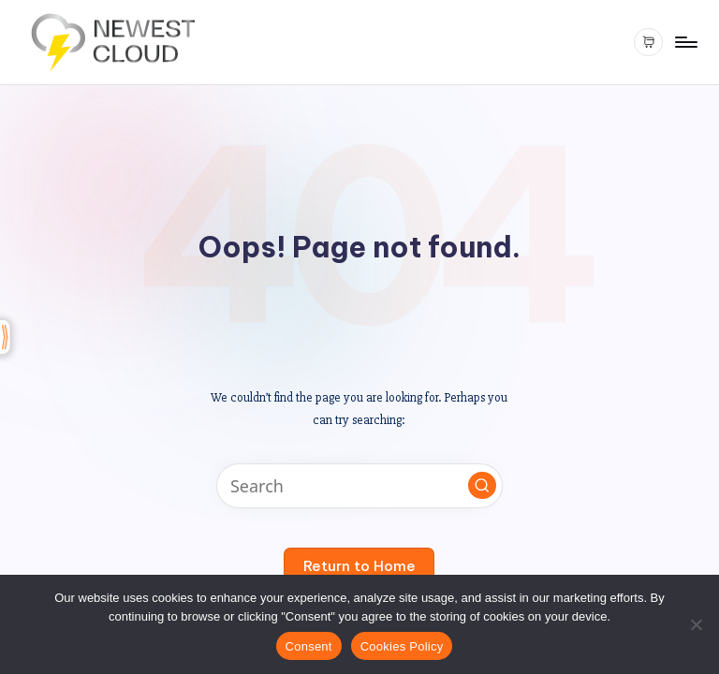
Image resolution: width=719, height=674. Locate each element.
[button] (482, 486)
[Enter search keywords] (359, 485)
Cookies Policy (402, 646)
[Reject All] (695, 624)
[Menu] (685, 42)
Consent (309, 646)
